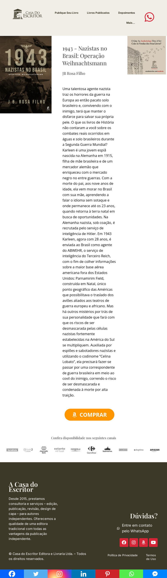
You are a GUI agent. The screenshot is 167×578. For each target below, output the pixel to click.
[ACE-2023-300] (146, 54)
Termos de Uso (151, 557)
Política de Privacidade (123, 555)
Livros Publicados (98, 12)
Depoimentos (126, 12)
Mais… (130, 22)
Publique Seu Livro (66, 12)
